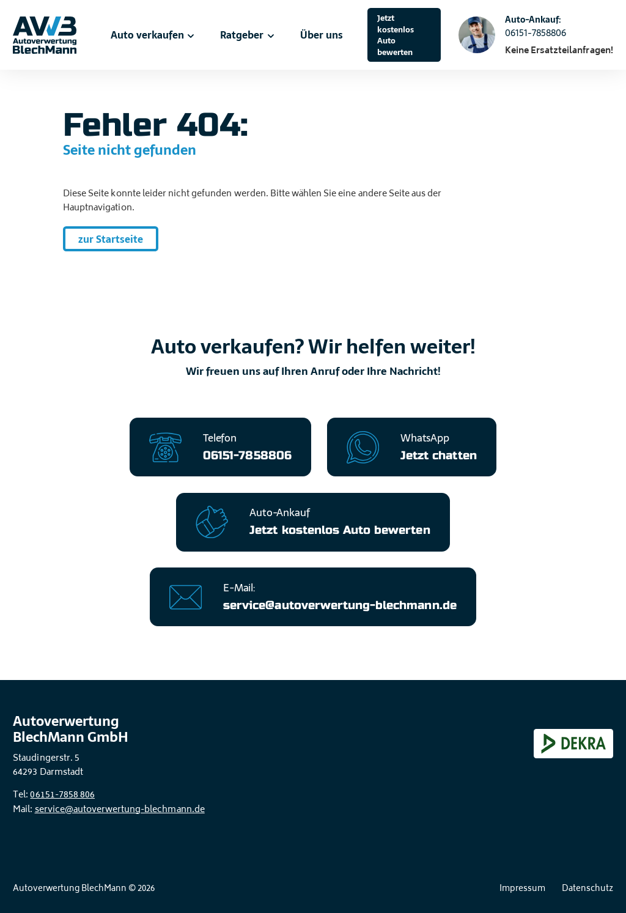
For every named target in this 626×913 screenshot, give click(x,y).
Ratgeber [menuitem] (247, 35)
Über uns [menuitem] (321, 35)
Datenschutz (587, 889)
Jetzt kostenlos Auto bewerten (395, 35)
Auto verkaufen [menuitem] (153, 35)
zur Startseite (110, 239)
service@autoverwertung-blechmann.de (120, 810)
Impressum (522, 889)
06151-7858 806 (62, 795)
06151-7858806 (535, 33)
